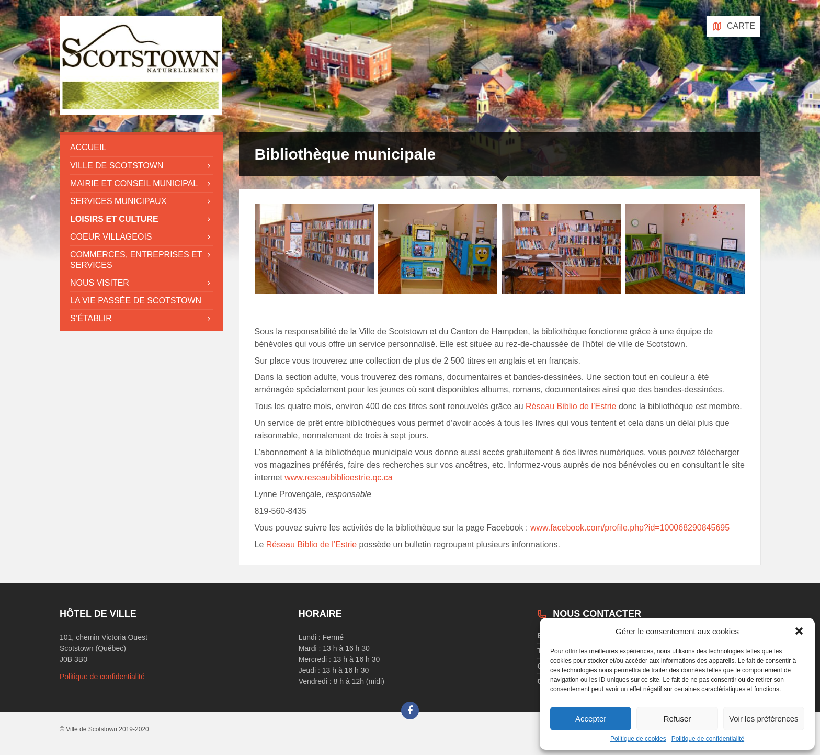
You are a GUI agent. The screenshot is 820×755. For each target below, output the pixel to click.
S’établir (91, 318)
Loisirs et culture (114, 219)
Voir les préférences (764, 718)
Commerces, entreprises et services (136, 259)
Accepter (590, 718)
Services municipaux (118, 201)
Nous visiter (99, 282)
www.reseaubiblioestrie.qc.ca (338, 477)
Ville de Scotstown (116, 165)
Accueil (88, 147)
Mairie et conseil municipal (134, 183)
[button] (799, 631)
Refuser (677, 718)
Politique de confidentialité (707, 739)
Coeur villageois (111, 236)
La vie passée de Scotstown (135, 300)
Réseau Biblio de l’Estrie (571, 406)
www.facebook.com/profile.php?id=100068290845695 (630, 527)
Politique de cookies (638, 739)
